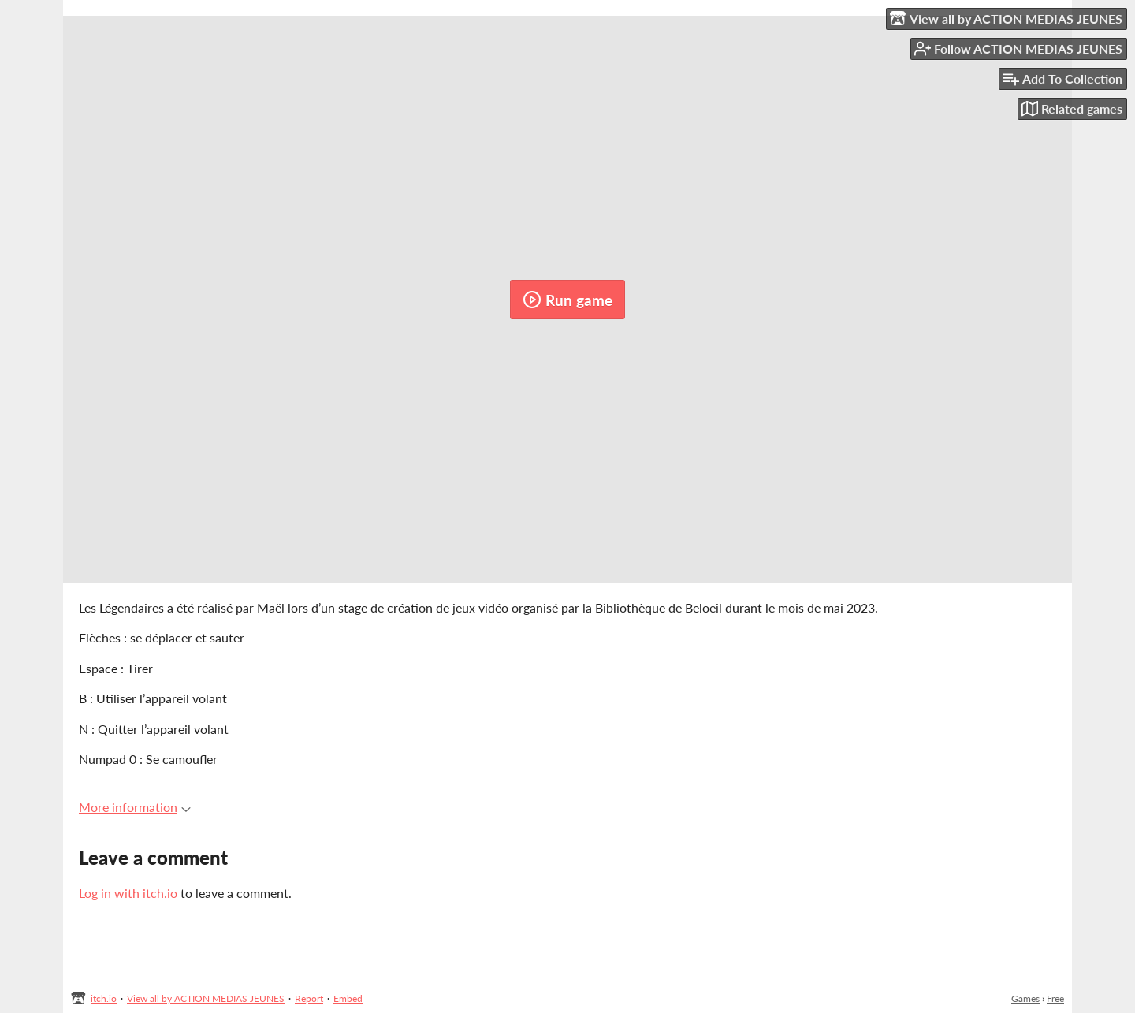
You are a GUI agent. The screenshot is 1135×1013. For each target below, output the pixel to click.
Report (309, 998)
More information (135, 806)
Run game (567, 299)
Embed (348, 998)
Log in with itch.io (128, 892)
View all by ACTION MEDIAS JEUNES (206, 998)
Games (1025, 998)
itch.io (104, 998)
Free (1055, 998)
